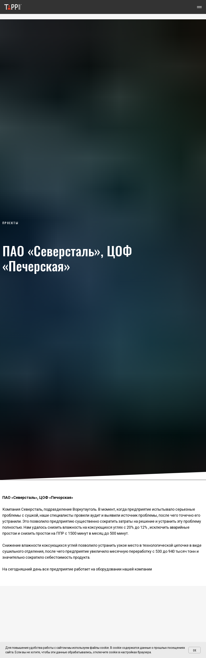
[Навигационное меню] (199, 7)
